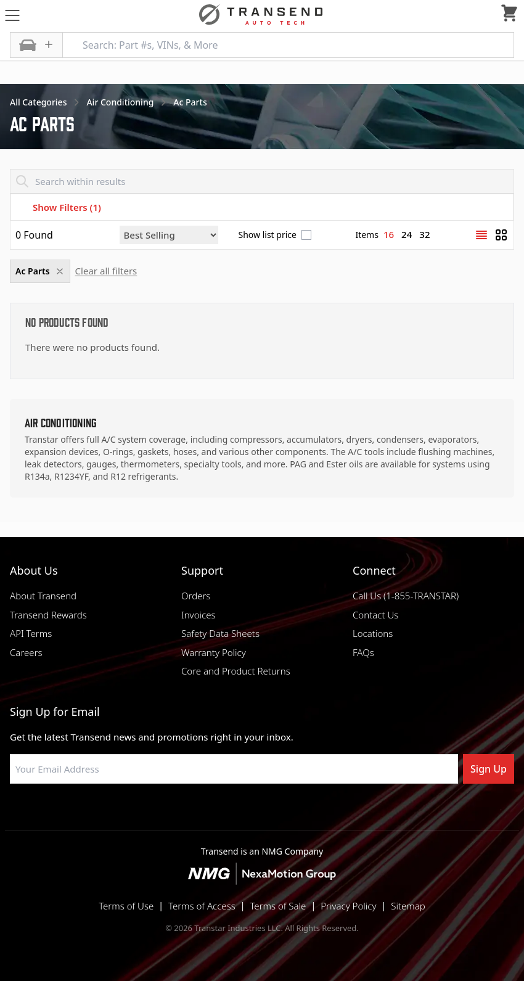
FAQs (363, 652)
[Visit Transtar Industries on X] (293, 813)
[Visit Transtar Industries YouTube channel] (324, 813)
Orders (195, 595)
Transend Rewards (48, 615)
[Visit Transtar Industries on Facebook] (200, 813)
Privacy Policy (348, 906)
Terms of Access (201, 906)
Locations (373, 633)
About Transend (43, 595)
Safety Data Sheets (220, 633)
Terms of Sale (278, 906)
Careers (26, 652)
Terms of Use (126, 906)
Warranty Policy (213, 652)
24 (406, 234)
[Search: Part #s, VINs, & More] (288, 45)
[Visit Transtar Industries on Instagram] (262, 813)
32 (424, 234)
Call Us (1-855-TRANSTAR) (406, 595)
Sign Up (488, 769)
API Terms (31, 633)
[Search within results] (262, 181)
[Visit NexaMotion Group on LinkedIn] (231, 813)
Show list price (267, 235)
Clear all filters (106, 271)
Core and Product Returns (235, 671)
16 (388, 234)
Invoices (198, 615)
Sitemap (408, 906)
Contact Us (375, 615)
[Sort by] (169, 235)
